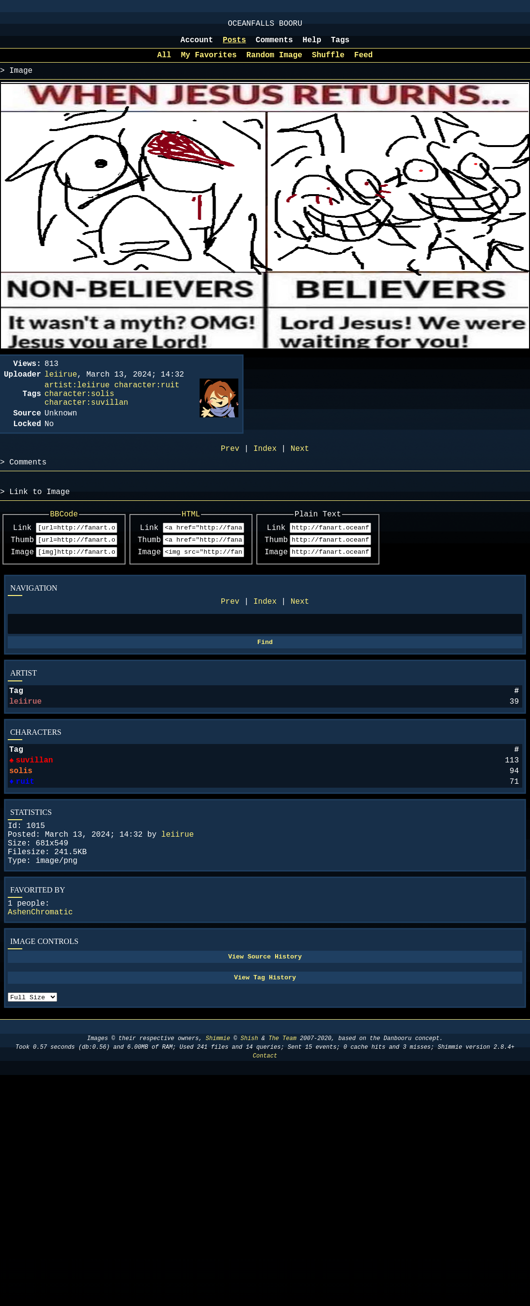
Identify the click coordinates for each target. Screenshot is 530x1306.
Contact (265, 1126)
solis (20, 816)
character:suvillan (86, 419)
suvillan (33, 803)
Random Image (274, 62)
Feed (363, 62)
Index (265, 634)
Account (197, 45)
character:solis (79, 408)
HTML (222, 540)
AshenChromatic (40, 973)
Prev (230, 634)
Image (22, 583)
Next (300, 634)
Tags (340, 45)
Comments (274, 45)
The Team (282, 1109)
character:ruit (146, 398)
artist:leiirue (77, 398)
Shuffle (328, 62)
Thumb (22, 569)
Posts (234, 45)
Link (22, 555)
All (164, 62)
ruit (24, 829)
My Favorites (208, 62)
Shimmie (218, 1109)
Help (312, 45)
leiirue (25, 741)
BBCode (75, 540)
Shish (249, 1109)
